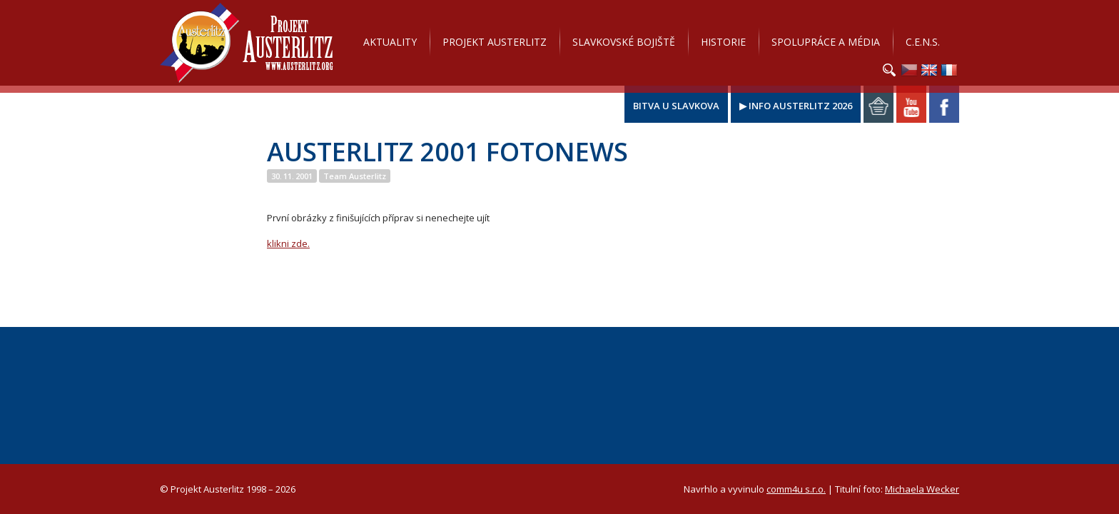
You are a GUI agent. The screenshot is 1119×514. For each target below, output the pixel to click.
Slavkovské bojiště (623, 42)
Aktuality (390, 42)
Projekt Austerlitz (246, 43)
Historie (723, 42)
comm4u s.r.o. (796, 489)
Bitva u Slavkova (676, 105)
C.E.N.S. (923, 42)
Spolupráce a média (825, 42)
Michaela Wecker (922, 489)
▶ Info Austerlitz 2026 (795, 105)
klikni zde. (288, 243)
